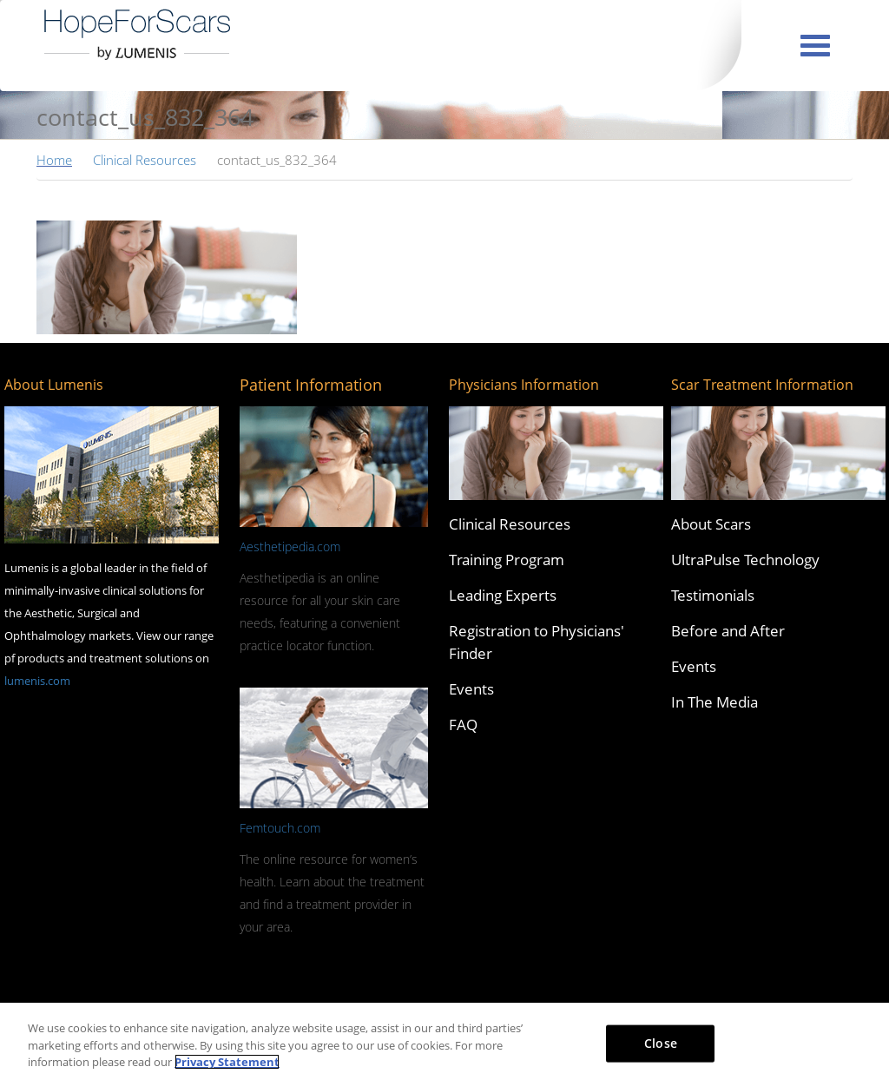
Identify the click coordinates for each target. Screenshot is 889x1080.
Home (54, 159)
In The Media (714, 702)
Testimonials (712, 595)
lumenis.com (37, 680)
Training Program (506, 560)
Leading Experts (502, 595)
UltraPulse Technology (745, 560)
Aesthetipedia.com (290, 546)
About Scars (711, 524)
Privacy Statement (227, 1062)
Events (471, 689)
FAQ (463, 724)
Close (660, 1042)
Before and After (728, 631)
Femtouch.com (280, 828)
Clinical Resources (144, 159)
